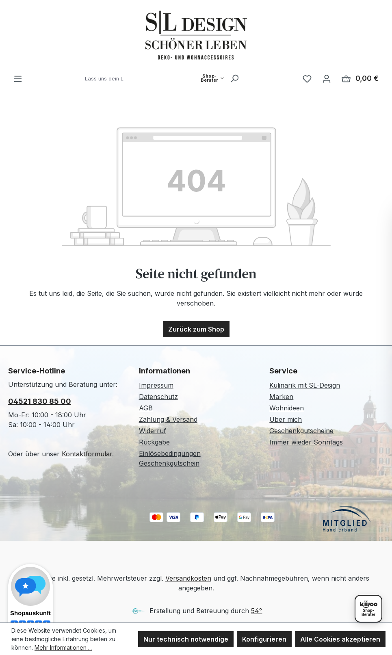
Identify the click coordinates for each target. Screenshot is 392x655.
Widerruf (152, 431)
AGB (146, 408)
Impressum (156, 385)
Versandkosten (188, 578)
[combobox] (153, 78)
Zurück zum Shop (196, 329)
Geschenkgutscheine (301, 431)
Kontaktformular (87, 454)
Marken (281, 397)
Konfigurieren (264, 639)
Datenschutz (158, 397)
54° (256, 611)
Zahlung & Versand (168, 419)
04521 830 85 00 (39, 401)
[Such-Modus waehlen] (212, 78)
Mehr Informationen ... (63, 647)
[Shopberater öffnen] (368, 608)
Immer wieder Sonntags (306, 442)
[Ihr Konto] (326, 78)
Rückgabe (154, 442)
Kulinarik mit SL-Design (304, 385)
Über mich (285, 419)
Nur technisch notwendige (185, 639)
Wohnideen (286, 408)
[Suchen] (234, 78)
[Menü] (18, 78)
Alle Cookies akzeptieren (340, 639)
